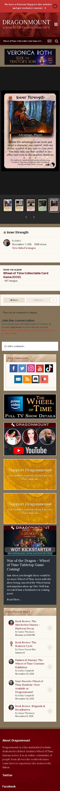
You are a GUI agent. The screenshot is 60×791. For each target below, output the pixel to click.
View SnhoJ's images (24, 239)
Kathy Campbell (26, 662)
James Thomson (26, 623)
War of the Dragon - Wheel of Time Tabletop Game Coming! (28, 556)
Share (14, 291)
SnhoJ (18, 232)
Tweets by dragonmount (16, 772)
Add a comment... (14, 337)
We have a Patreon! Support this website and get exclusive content (28, 6)
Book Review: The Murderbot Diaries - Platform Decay (27, 616)
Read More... (14, 591)
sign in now (16, 318)
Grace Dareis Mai (27, 641)
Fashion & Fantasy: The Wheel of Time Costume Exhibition (29, 655)
